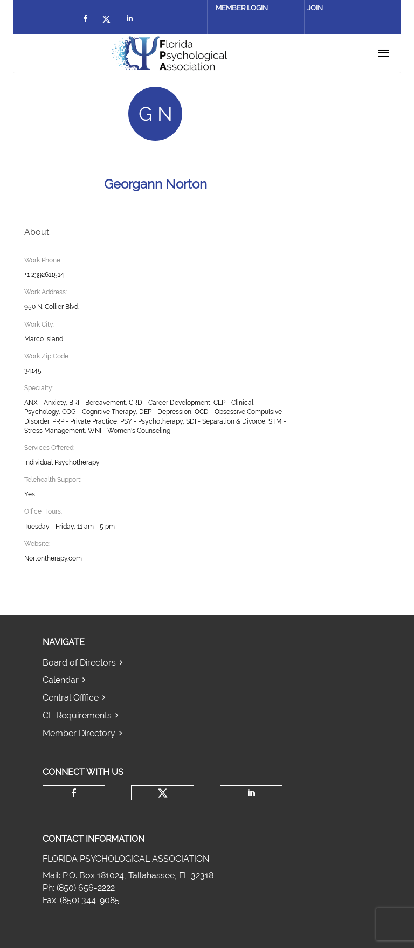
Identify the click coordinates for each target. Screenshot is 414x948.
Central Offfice (71, 698)
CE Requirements (77, 715)
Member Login (242, 8)
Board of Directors (79, 663)
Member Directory (79, 733)
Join (315, 8)
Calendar (61, 680)
